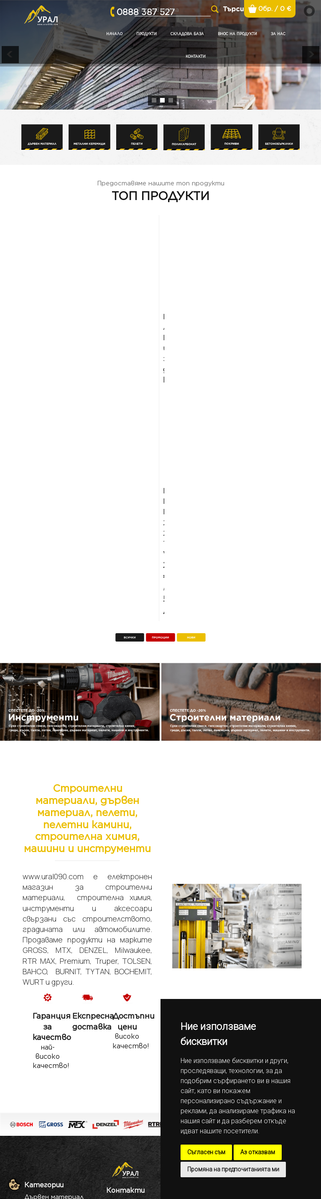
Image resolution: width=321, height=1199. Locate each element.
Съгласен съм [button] (206, 1152)
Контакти (196, 56)
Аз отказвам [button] (257, 1152)
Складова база (187, 34)
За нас (278, 34)
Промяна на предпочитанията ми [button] (233, 1169)
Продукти (146, 34)
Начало (114, 34)
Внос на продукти (237, 34)
